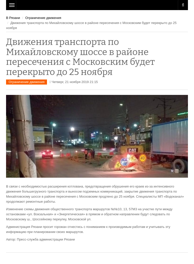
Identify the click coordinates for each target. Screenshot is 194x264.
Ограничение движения (43, 18)
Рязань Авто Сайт (97, 5)
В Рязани (13, 18)
